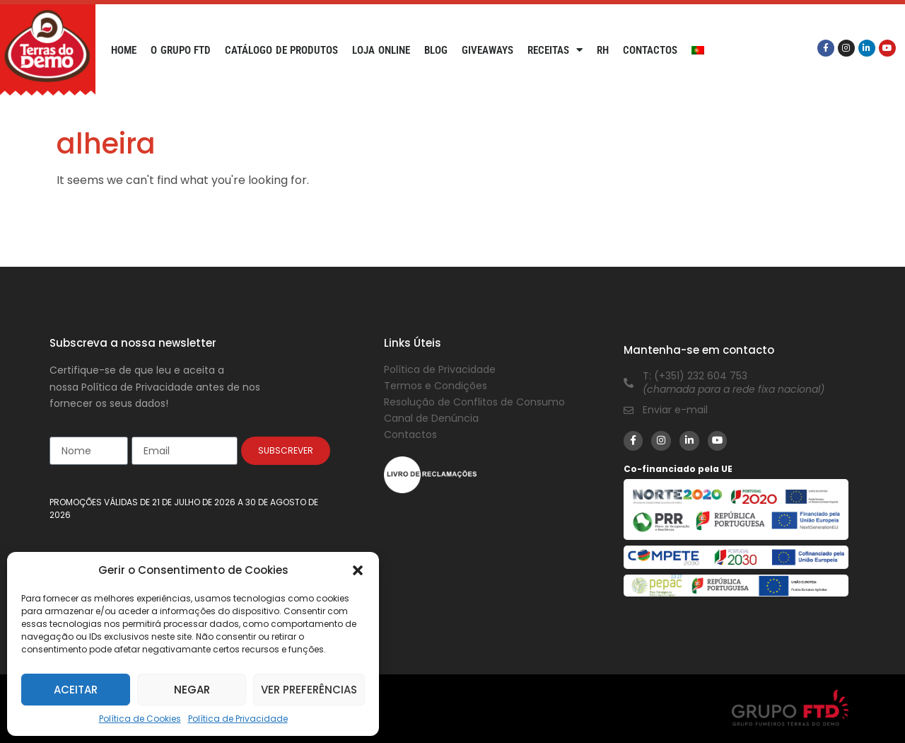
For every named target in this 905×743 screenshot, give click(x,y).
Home (123, 50)
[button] (358, 570)
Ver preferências (309, 689)
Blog (436, 50)
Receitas (555, 50)
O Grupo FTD (181, 50)
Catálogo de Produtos (281, 50)
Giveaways (487, 50)
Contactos (650, 50)
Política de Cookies (140, 719)
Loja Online (381, 50)
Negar (192, 689)
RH (603, 50)
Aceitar (76, 689)
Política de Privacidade (238, 719)
